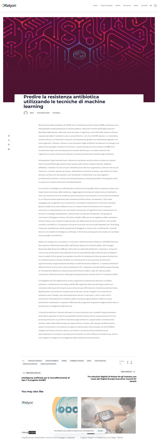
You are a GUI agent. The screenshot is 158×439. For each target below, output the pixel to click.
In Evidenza (56, 113)
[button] (155, 5)
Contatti (144, 5)
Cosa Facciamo (106, 5)
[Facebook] (11, 136)
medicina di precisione (30, 364)
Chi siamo (127, 5)
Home (95, 5)
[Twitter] (11, 140)
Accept (100, 431)
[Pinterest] (11, 145)
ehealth (64, 360)
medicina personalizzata (48, 364)
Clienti (117, 5)
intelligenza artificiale (77, 360)
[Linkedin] (11, 149)
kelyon (89, 360)
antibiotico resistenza (35, 360)
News (136, 5)
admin (32, 113)
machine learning (100, 360)
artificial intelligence (52, 360)
